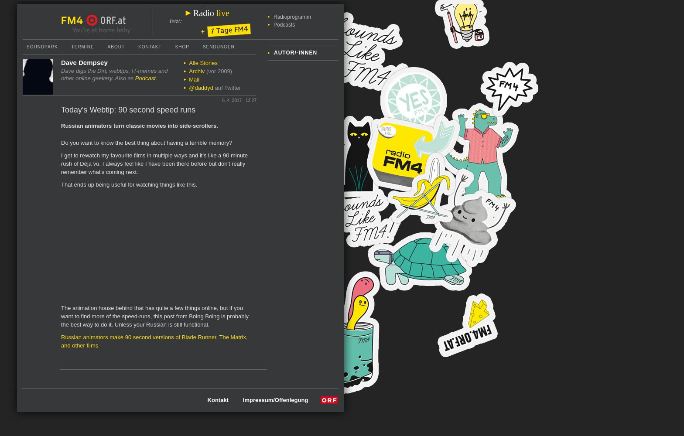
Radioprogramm (292, 17)
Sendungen (219, 46)
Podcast (145, 78)
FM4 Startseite (75, 20)
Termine (83, 46)
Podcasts (284, 25)
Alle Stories (203, 63)
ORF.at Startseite (106, 20)
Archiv (197, 71)
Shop (182, 46)
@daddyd (201, 88)
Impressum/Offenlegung (275, 400)
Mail (194, 79)
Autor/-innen (295, 53)
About (116, 46)
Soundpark (42, 46)
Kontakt (149, 46)
